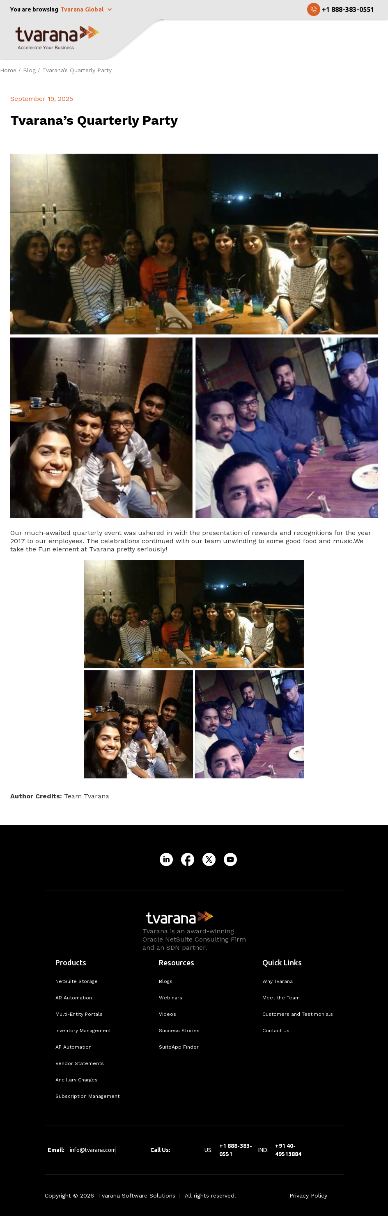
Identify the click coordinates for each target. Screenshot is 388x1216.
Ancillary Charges (76, 1080)
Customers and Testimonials (297, 1014)
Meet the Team (281, 998)
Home (8, 70)
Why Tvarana (277, 981)
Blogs (165, 981)
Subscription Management (87, 1096)
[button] (87, 9)
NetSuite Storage (76, 981)
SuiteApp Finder (179, 1047)
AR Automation (73, 998)
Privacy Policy (308, 1195)
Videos (167, 1014)
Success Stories (179, 1030)
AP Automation (73, 1047)
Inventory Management (83, 1030)
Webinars (170, 998)
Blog (29, 70)
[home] (82, 39)
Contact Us (275, 1030)
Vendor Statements (79, 1063)
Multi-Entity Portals (79, 1014)
